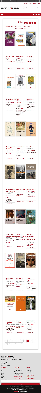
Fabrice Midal (20, 60)
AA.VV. (28, 281)
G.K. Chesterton (31, 192)
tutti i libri (9, 26)
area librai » (18, 378)
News (2, 373)
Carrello (36, 3)
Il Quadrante (17, 371)
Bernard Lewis (30, 102)
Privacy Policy (23, 391)
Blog (2, 376)
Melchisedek (17, 374)
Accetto (17, 391)
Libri (2, 370)
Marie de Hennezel (10, 324)
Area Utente (29, 370)
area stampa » (18, 377)
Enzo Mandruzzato (30, 241)
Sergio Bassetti (20, 237)
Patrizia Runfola (20, 150)
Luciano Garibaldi (21, 104)
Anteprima (16, 369)
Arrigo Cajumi (9, 150)
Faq (27, 369)
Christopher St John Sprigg (20, 282)
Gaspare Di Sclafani (19, 106)
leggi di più (10, 68)
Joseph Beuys (9, 281)
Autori (2, 371)
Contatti (3, 377)
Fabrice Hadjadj (20, 59)
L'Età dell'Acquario (18, 370)
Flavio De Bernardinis (9, 238)
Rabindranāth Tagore (20, 191)
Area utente (28, 3)
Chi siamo (3, 369)
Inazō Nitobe (30, 148)
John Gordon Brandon (9, 193)
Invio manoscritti (5, 379)
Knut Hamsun (30, 58)
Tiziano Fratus (30, 322)
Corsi (2, 374)
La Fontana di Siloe (18, 373)
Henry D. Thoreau (21, 324)
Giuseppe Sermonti (10, 59)
